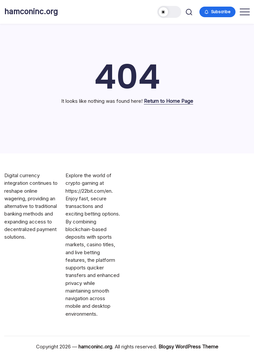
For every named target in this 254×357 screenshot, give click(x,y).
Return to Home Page (168, 101)
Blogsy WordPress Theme (188, 346)
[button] (169, 12)
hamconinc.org (31, 11)
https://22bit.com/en (88, 191)
